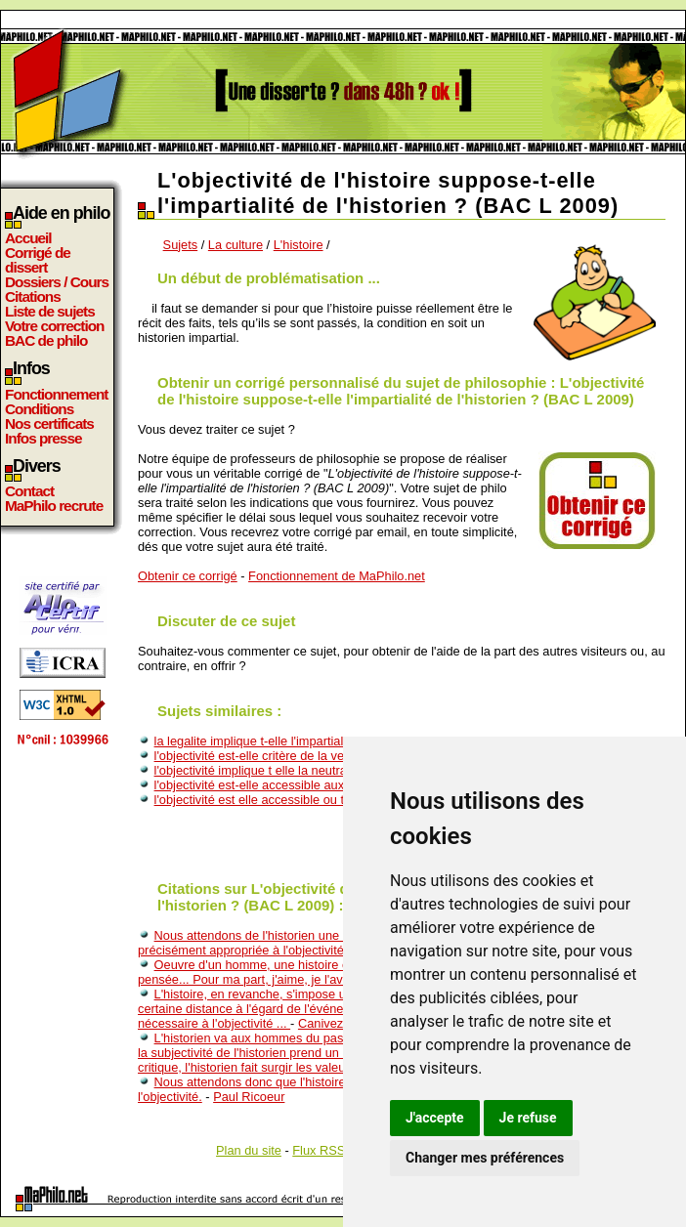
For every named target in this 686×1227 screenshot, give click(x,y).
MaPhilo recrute (54, 505)
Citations (33, 296)
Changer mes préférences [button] (485, 1157)
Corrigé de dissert (37, 260)
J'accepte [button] (435, 1117)
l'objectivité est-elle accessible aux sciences (275, 785)
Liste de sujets (50, 311)
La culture (235, 244)
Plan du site (248, 1150)
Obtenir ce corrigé (187, 576)
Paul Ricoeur (248, 1096)
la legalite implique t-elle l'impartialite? (259, 741)
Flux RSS (318, 1150)
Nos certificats (49, 423)
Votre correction (55, 325)
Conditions (39, 409)
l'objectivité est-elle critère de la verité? (261, 755)
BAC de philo (46, 340)
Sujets (180, 244)
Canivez (320, 1023)
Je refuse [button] (528, 1117)
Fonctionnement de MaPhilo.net (336, 576)
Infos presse (43, 438)
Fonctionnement (56, 394)
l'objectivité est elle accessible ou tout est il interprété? (304, 799)
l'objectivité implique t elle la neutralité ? (263, 770)
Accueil (28, 238)
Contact (29, 491)
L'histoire (298, 244)
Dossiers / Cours (56, 282)
